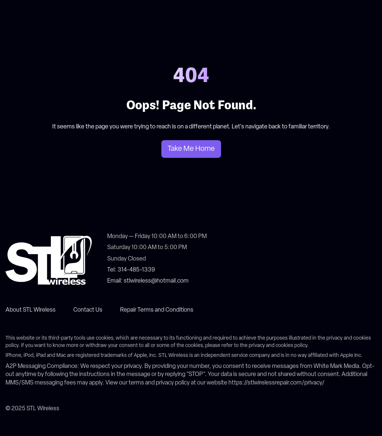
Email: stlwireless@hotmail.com (148, 281)
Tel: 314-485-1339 (131, 270)
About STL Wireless (31, 310)
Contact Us (87, 310)
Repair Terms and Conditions (156, 310)
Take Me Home (191, 149)
